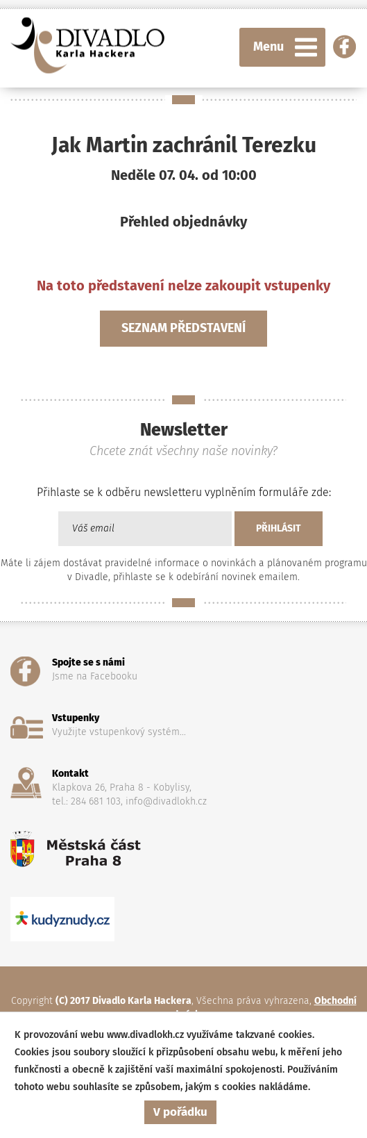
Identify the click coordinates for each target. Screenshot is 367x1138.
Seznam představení (183, 328)
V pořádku (180, 1112)
